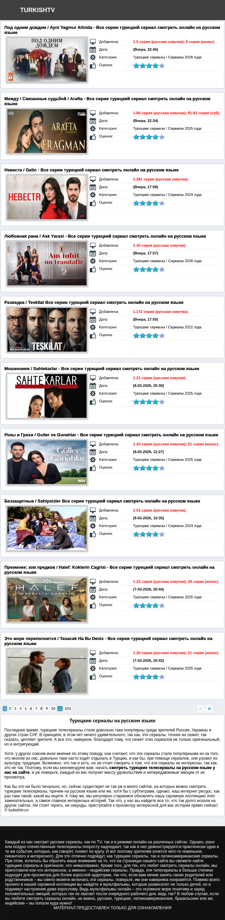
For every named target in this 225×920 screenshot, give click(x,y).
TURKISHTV (37, 10)
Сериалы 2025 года (185, 128)
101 (68, 708)
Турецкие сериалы (149, 57)
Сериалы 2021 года (185, 327)
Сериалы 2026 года (185, 57)
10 (53, 708)
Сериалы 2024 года (185, 195)
